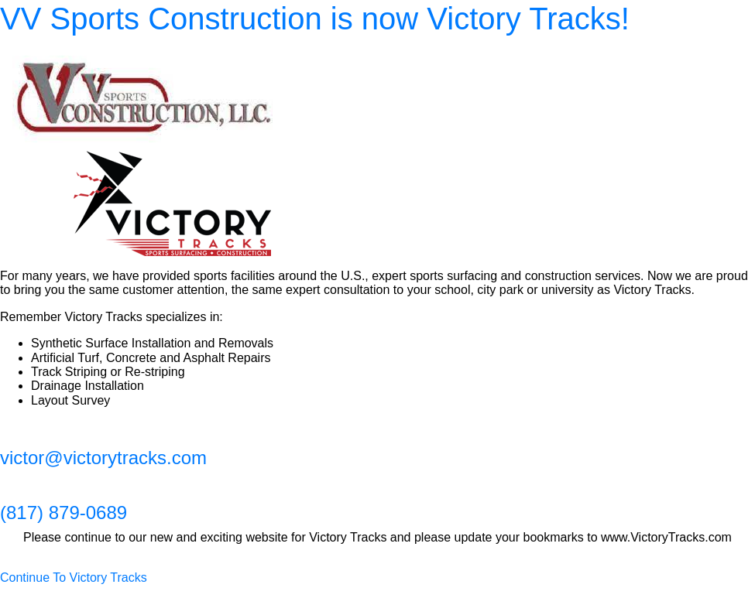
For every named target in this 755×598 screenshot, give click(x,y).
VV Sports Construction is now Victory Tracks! (315, 19)
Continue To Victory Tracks (73, 577)
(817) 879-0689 (63, 512)
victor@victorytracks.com (103, 457)
